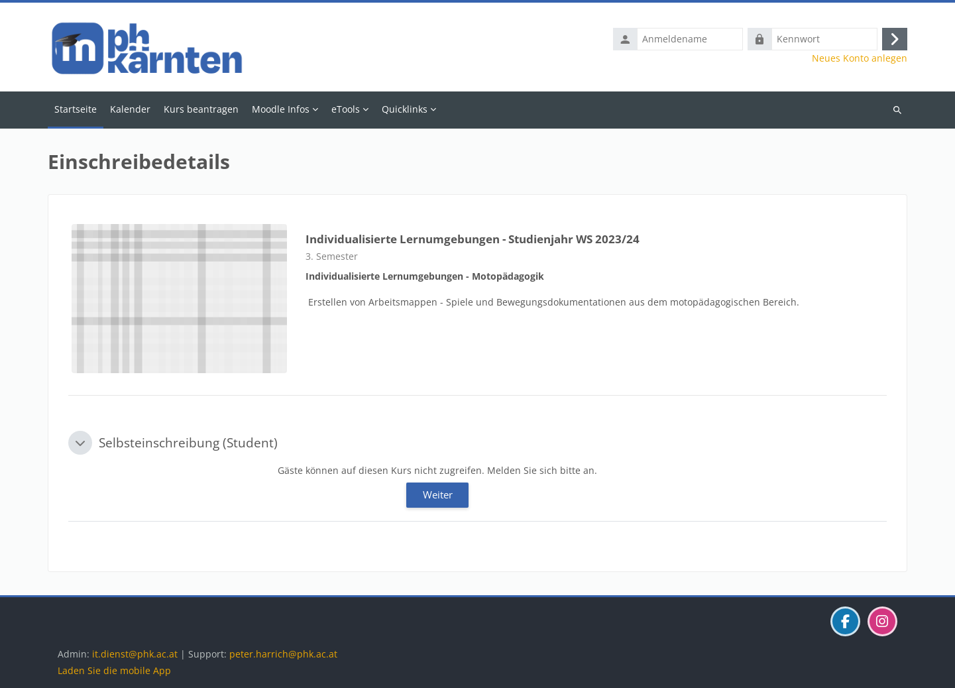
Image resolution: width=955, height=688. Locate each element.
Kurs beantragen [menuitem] (201, 109)
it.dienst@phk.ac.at (135, 654)
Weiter (438, 494)
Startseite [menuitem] (75, 109)
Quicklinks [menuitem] (404, 109)
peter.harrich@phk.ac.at (283, 654)
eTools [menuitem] (345, 109)
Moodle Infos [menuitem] (280, 109)
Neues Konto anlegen (859, 58)
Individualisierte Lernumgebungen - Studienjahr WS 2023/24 (473, 239)
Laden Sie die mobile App (114, 670)
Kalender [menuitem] (130, 109)
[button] (80, 443)
